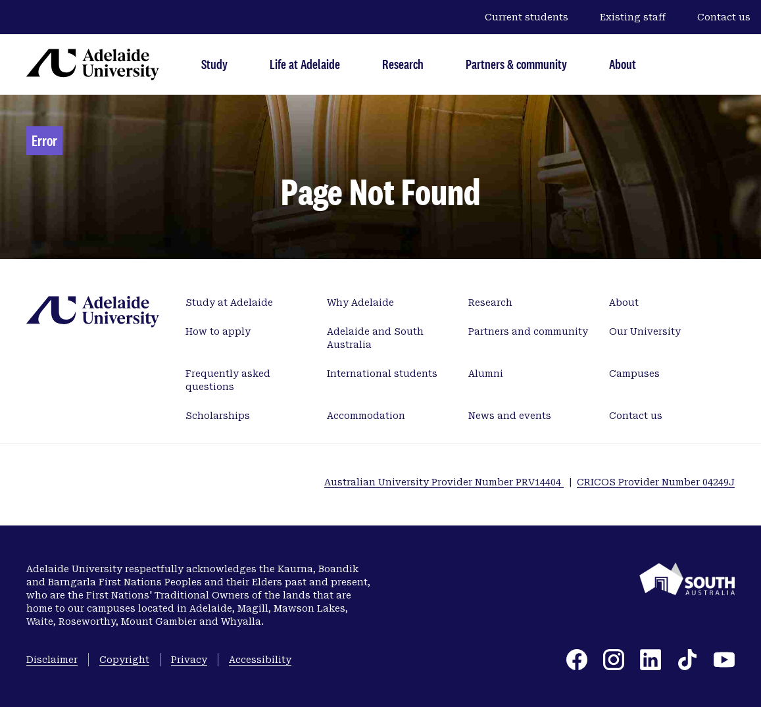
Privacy (189, 659)
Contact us (723, 17)
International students (382, 373)
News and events (509, 415)
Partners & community (516, 64)
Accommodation (366, 415)
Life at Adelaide (305, 64)
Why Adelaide (360, 302)
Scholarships (217, 415)
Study (214, 64)
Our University (645, 331)
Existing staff (633, 17)
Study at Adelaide (229, 302)
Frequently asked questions (227, 380)
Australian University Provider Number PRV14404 (444, 482)
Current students (526, 17)
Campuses (634, 373)
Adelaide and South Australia (375, 338)
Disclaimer (52, 659)
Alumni (485, 373)
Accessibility (260, 659)
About (622, 64)
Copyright (124, 659)
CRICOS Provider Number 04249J (656, 482)
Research (403, 64)
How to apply (218, 331)
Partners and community (528, 331)
